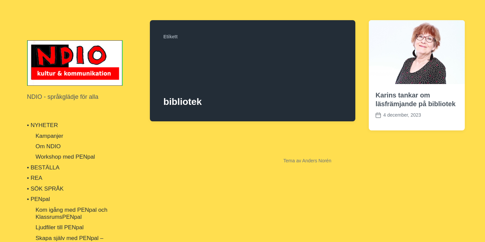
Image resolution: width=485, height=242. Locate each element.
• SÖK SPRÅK (45, 189)
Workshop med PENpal (65, 157)
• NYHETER (42, 125)
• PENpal (38, 199)
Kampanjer (49, 136)
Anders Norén (316, 160)
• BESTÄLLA (43, 167)
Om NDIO (48, 146)
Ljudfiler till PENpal (60, 227)
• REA (34, 178)
